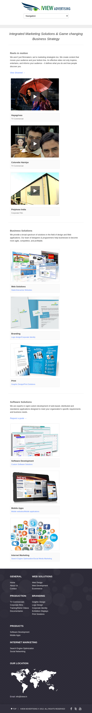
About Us (14, 585)
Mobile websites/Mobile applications (25, 511)
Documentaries (16, 611)
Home (12, 582)
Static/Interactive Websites (21, 290)
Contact (13, 589)
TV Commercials (17, 602)
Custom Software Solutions (22, 464)
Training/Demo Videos (19, 608)
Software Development (19, 632)
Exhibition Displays (40, 611)
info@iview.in (21, 697)
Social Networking (17, 651)
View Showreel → (17, 73)
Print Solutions (38, 614)
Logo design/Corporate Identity (23, 337)
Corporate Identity (39, 608)
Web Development (40, 585)
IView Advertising (29, 709)
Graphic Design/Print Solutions (23, 384)
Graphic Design (38, 602)
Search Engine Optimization (22, 648)
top (14, 709)
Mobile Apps (15, 635)
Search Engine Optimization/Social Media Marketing (31, 559)
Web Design (37, 582)
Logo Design (37, 605)
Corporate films (16, 605)
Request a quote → (18, 418)
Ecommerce (37, 589)
